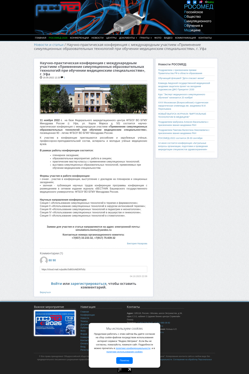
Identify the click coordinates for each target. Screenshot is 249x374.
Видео (168, 37)
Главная (40, 37)
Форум (84, 334)
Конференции (79, 37)
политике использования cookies (124, 351)
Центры (111, 37)
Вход (83, 346)
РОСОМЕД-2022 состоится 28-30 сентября (180, 138)
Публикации (87, 327)
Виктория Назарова (137, 243)
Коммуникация (185, 37)
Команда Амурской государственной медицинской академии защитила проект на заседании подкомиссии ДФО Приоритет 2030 (184, 86)
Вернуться (45, 292)
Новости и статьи (49, 44)
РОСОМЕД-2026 (58, 37)
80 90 (52, 260)
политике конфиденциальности (133, 348)
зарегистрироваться (88, 283)
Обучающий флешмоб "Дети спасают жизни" (181, 78)
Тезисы (84, 321)
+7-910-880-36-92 (162, 323)
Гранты (146, 37)
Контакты (205, 37)
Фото (157, 37)
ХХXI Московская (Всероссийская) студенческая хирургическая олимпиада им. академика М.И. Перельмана (183, 105)
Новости (97, 37)
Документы (128, 37)
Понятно (124, 360)
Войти (211, 2)
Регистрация (87, 350)
